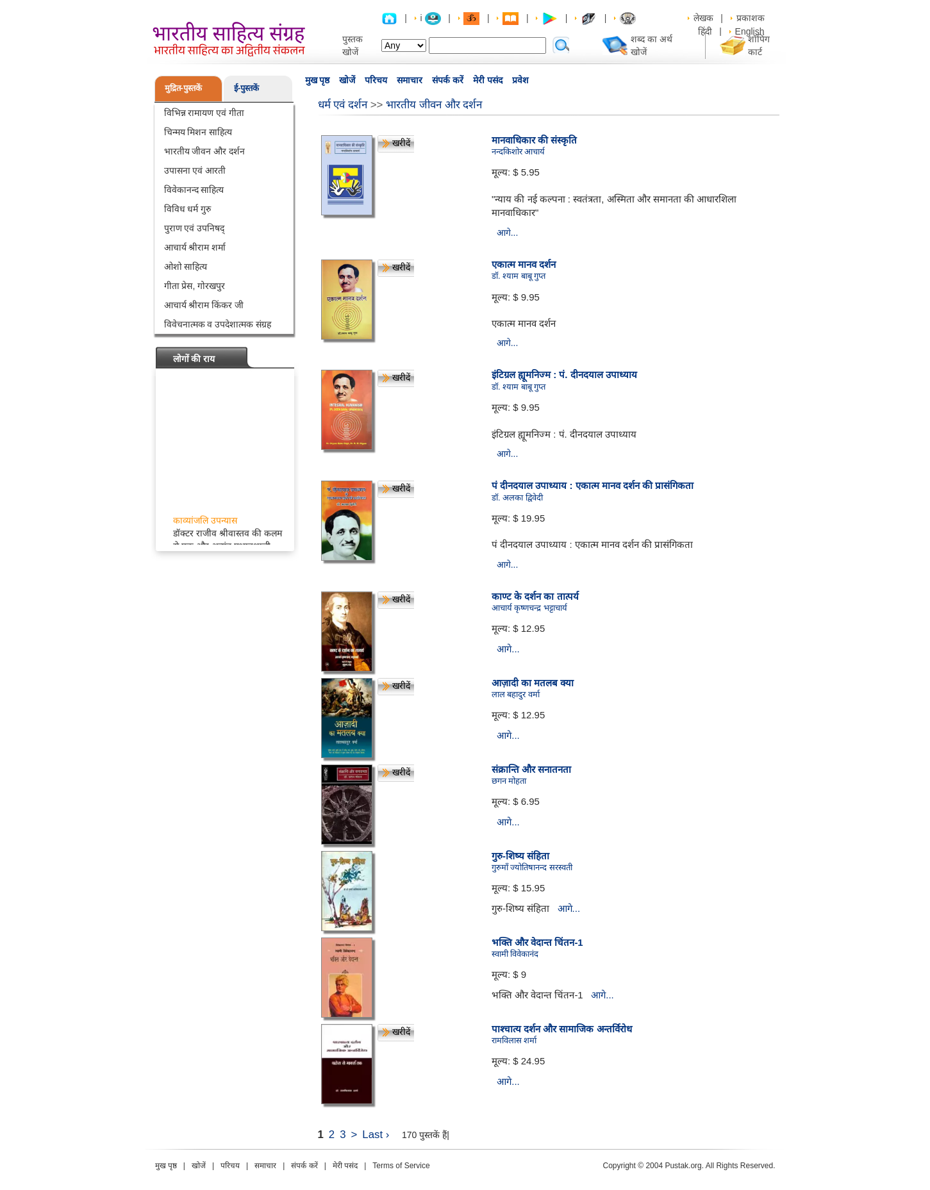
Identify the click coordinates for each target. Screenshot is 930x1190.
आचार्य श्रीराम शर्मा (195, 247)
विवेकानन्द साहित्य (194, 190)
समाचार (409, 80)
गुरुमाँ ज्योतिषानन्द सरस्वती (532, 867)
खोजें (347, 80)
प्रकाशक (750, 18)
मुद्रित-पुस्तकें (183, 88)
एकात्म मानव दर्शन (524, 264)
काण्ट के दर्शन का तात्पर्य (535, 596)
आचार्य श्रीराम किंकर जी (204, 305)
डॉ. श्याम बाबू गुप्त (518, 276)
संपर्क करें (447, 80)
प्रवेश (520, 80)
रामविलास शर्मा (514, 1040)
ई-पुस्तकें (246, 88)
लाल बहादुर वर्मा (516, 694)
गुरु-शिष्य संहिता (520, 855)
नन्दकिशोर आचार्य (518, 151)
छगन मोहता (509, 781)
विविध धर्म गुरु (188, 209)
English (750, 31)
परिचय (376, 80)
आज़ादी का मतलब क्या (533, 682)
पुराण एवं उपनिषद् (194, 228)
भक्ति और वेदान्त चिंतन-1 (537, 942)
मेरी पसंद (487, 80)
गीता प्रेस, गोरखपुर (195, 286)
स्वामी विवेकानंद (515, 954)
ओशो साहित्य (186, 266)
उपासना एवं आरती (195, 170)
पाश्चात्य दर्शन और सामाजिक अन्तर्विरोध (562, 1028)
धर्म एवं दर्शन (342, 105)
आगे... (508, 232)
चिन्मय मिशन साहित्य (198, 132)
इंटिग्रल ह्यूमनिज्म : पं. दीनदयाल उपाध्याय (564, 374)
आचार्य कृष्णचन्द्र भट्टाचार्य (529, 608)
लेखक (703, 18)
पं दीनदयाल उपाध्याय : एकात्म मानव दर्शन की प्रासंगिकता (592, 485)
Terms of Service (400, 1165)
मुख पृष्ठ (317, 80)
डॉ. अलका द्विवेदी (517, 497)
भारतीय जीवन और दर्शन (204, 151)
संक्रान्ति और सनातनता (531, 769)
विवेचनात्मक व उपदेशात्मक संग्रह (218, 324)
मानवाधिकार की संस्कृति (534, 140)
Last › (375, 1134)
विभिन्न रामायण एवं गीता (204, 113)
